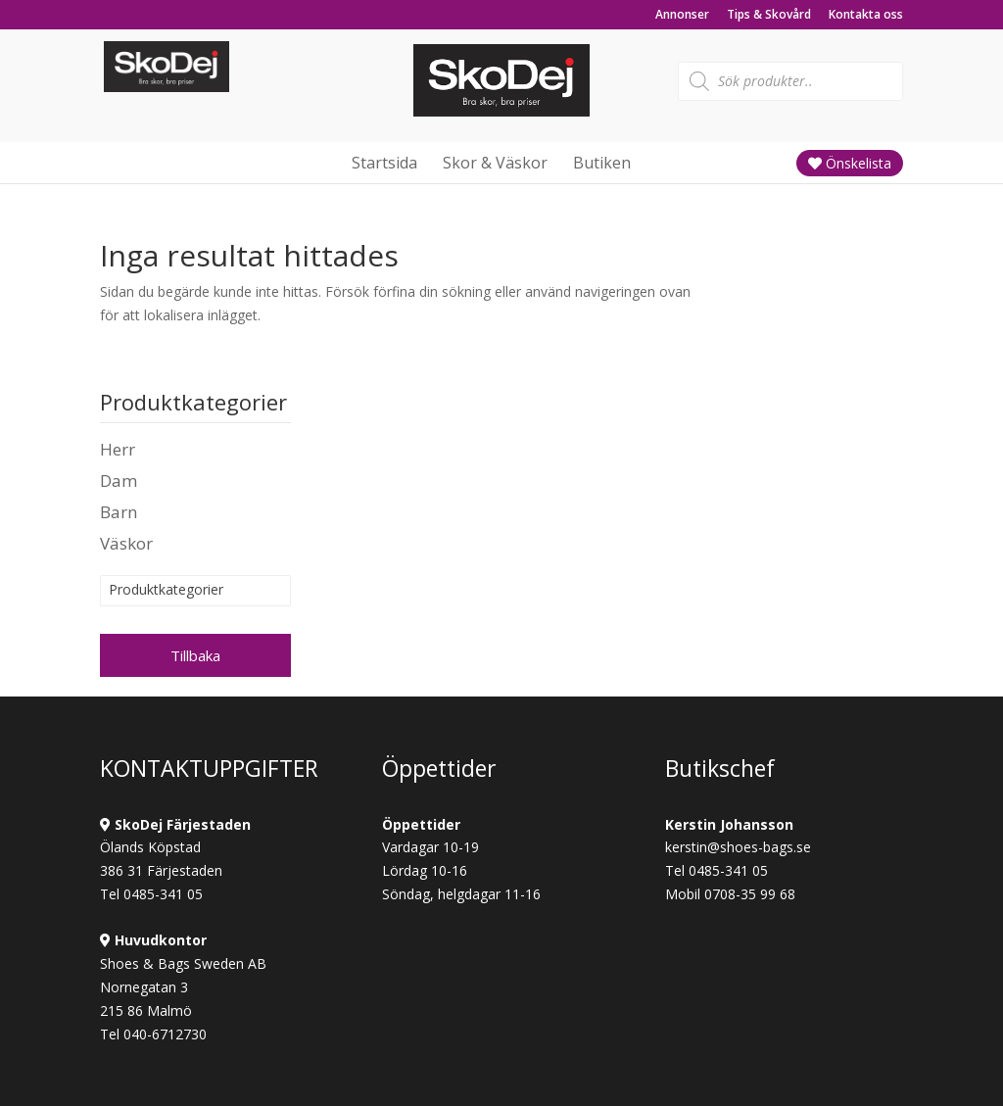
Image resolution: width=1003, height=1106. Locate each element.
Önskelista (849, 163)
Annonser (682, 16)
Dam (118, 480)
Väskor (126, 543)
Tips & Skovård (769, 16)
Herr (117, 449)
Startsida (384, 162)
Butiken (602, 162)
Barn (118, 512)
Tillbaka (195, 655)
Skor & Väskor (495, 162)
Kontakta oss (866, 16)
